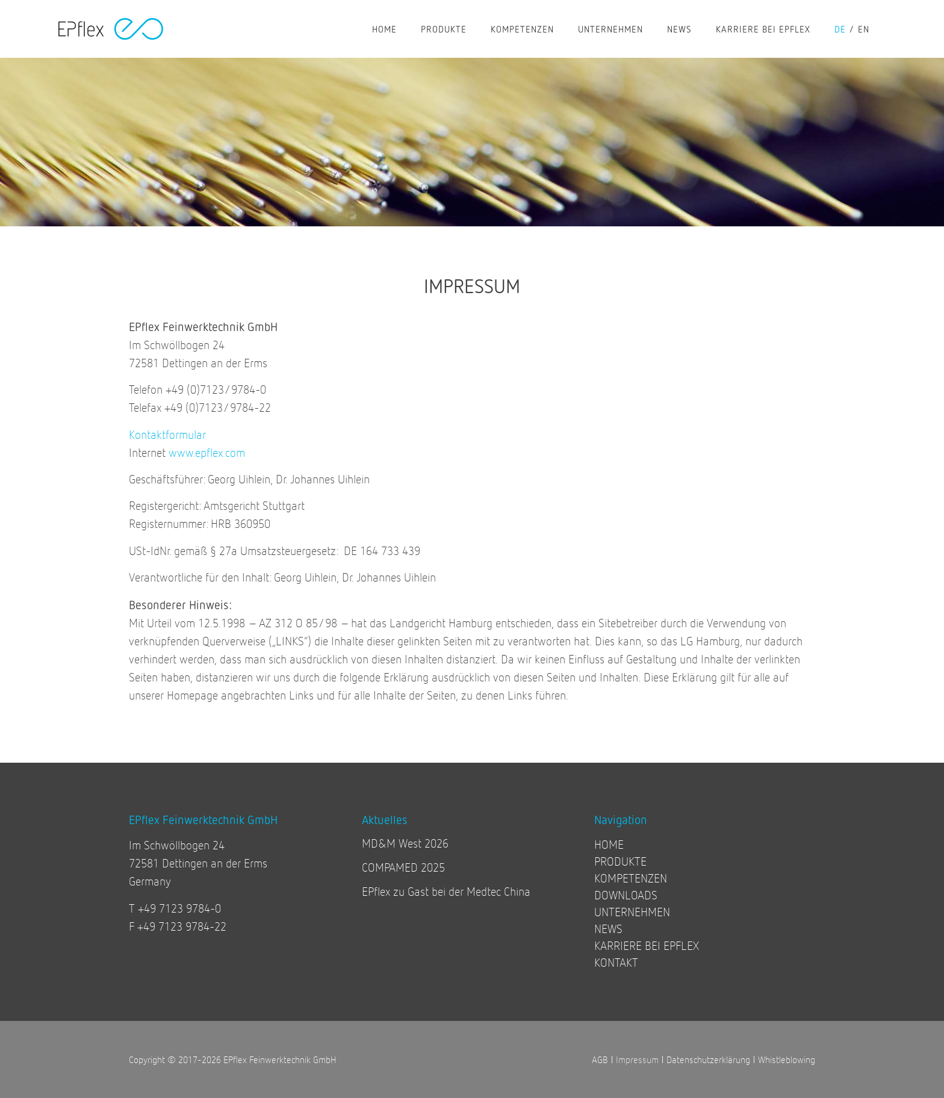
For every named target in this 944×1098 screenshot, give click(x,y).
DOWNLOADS (625, 894)
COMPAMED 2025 (403, 867)
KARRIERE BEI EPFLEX (763, 28)
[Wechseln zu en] (869, 29)
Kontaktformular (167, 434)
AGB (600, 1059)
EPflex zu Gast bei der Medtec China (446, 891)
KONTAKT (616, 962)
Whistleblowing (786, 1059)
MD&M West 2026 (405, 843)
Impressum (637, 1059)
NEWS (679, 28)
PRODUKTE (444, 28)
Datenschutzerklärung (708, 1059)
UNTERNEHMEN (610, 28)
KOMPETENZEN (522, 28)
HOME (384, 28)
